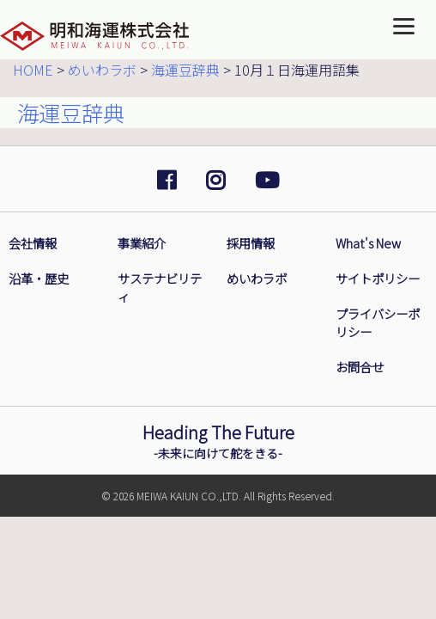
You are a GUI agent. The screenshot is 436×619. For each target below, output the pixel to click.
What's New (368, 243)
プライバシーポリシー (378, 322)
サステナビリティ (160, 287)
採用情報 (251, 243)
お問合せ (360, 367)
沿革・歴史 (39, 278)
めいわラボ (257, 278)
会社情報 (33, 243)
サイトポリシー (378, 278)
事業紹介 (142, 243)
